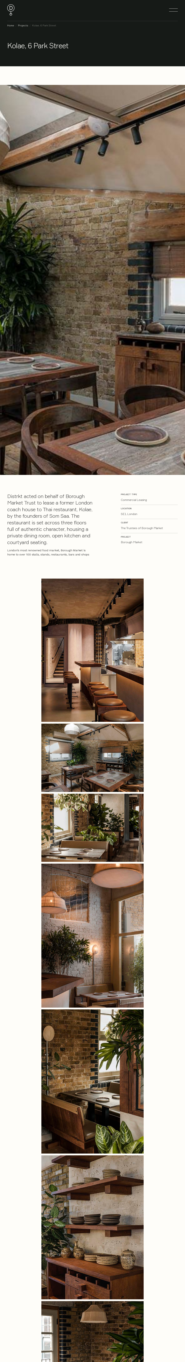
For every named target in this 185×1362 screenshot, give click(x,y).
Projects (23, 25)
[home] (10, 10)
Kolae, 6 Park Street (44, 25)
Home (10, 25)
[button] (173, 10)
